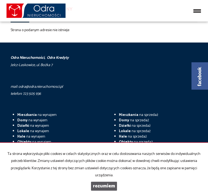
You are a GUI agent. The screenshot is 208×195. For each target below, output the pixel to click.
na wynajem (37, 115)
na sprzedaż (138, 115)
